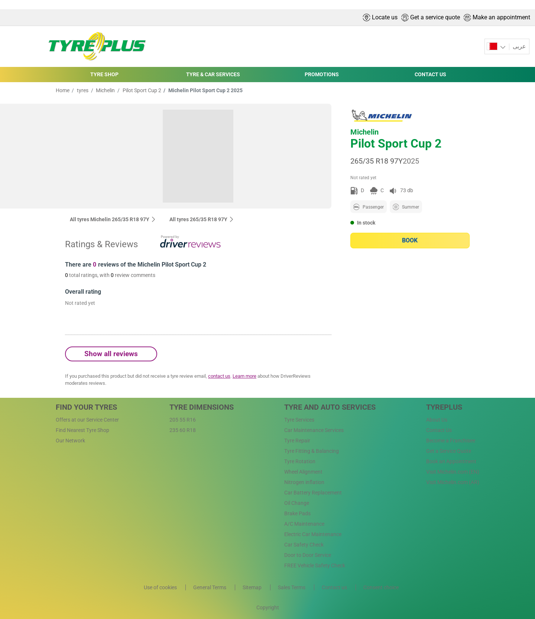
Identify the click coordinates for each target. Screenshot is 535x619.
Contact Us (439, 430)
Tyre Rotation (299, 461)
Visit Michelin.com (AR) (452, 482)
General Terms (210, 587)
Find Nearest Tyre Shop (82, 430)
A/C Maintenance (304, 524)
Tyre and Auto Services (330, 407)
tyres (82, 90)
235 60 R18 (182, 430)
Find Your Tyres (86, 407)
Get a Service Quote (448, 451)
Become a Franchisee (450, 441)
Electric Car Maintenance (312, 534)
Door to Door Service (307, 555)
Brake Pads (297, 513)
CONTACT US (430, 74)
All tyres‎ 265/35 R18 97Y (201, 219)
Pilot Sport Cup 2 (141, 90)
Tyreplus (444, 407)
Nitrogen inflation (304, 482)
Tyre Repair (297, 441)
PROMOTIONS (322, 74)
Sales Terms (292, 587)
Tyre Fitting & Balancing (311, 451)
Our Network (70, 441)
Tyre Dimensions (201, 407)
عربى (518, 46)
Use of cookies (161, 587)
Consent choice (381, 587)
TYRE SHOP (104, 74)
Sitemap (253, 587)
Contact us (335, 587)
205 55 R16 (182, 420)
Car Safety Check (304, 545)
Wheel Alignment (303, 472)
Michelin (105, 90)
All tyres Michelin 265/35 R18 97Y (113, 219)
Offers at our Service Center (87, 420)
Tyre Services (299, 420)
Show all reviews (111, 353)
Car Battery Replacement (313, 493)
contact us (219, 376)
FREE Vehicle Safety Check (314, 565)
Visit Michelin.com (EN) (452, 472)
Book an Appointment (451, 461)
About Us (436, 420)
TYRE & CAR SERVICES (213, 74)
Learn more (244, 376)
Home (62, 90)
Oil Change (296, 503)
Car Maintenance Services (314, 430)
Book (410, 240)
